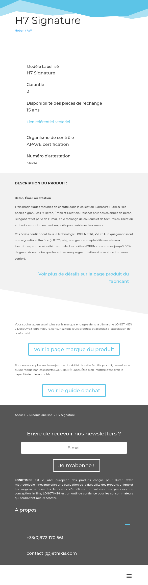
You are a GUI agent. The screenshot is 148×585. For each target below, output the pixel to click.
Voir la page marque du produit (74, 349)
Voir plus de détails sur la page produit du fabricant (83, 277)
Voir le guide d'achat (74, 390)
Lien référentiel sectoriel (48, 122)
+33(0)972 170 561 (45, 537)
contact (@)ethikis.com (52, 553)
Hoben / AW (23, 30)
